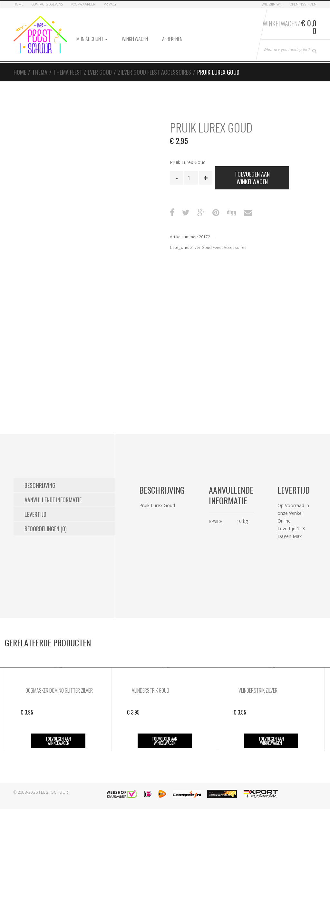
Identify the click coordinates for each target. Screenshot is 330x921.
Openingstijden (303, 4)
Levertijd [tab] (35, 514)
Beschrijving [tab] (39, 485)
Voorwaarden (83, 4)
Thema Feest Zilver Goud (82, 72)
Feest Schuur (53, 792)
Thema (39, 72)
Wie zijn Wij (272, 4)
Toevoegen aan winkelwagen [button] (58, 740)
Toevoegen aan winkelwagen (252, 178)
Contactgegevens (47, 4)
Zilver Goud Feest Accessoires (154, 72)
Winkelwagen (135, 39)
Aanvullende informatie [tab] (53, 500)
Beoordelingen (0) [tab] (45, 528)
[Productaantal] (191, 178)
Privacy (110, 4)
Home (19, 4)
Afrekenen (172, 39)
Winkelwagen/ (289, 26)
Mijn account (92, 39)
